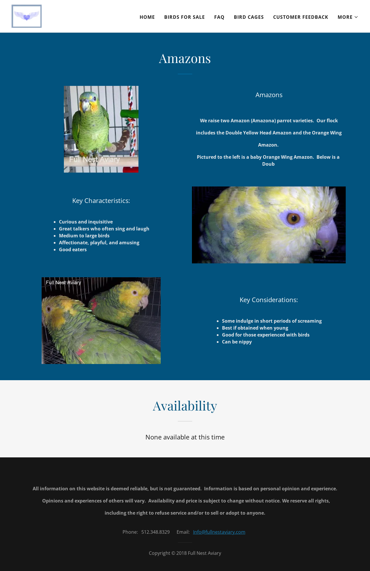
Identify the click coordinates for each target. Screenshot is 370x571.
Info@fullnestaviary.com (219, 530)
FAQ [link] (219, 17)
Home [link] (147, 17)
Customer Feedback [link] (300, 17)
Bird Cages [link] (249, 17)
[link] (27, 15)
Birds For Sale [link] (184, 17)
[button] (348, 17)
